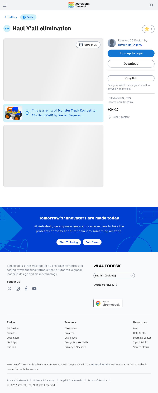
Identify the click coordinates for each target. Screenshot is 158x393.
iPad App (12, 342)
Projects (69, 333)
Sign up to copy (131, 53)
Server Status (141, 347)
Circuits (11, 333)
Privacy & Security (75, 347)
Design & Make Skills (76, 342)
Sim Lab (11, 347)
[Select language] (114, 275)
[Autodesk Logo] (107, 266)
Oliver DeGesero (130, 45)
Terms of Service (100, 364)
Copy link (131, 78)
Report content (119, 116)
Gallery (10, 17)
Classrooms (71, 328)
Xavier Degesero (70, 115)
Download (131, 63)
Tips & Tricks (140, 342)
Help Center (139, 333)
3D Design (12, 328)
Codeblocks (13, 337)
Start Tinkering (69, 242)
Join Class (92, 242)
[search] (151, 5)
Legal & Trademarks (71, 380)
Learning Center (142, 337)
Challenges (71, 337)
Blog (135, 328)
